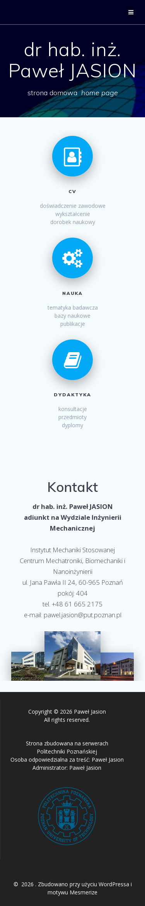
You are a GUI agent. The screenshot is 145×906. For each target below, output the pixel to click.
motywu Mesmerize (72, 892)
